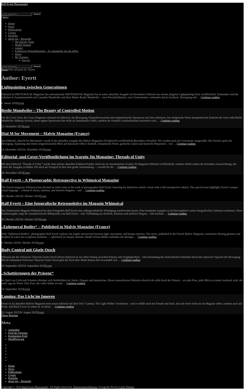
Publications (15, 29)
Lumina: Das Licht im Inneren (28, 296)
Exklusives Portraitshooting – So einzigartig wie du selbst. (47, 51)
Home (11, 23)
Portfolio (13, 35)
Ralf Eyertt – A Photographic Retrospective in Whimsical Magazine (60, 180)
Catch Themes (126, 387)
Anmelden (14, 329)
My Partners (21, 57)
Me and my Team (24, 41)
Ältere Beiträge (9, 315)
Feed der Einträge (18, 333)
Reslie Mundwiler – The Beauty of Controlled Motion (47, 110)
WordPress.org (16, 339)
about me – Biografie (19, 38)
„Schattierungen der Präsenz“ (27, 273)
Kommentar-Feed (17, 336)
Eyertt (20, 103)
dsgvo (18, 54)
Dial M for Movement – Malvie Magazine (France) (45, 133)
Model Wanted (23, 45)
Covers (12, 32)
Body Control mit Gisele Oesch (28, 250)
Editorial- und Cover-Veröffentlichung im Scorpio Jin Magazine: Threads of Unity (73, 157)
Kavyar (26, 60)
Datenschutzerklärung (85, 387)
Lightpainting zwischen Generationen (34, 87)
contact (19, 48)
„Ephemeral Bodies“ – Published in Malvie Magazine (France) (55, 226)
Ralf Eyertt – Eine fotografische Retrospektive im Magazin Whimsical (62, 203)
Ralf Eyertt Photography (14, 4)
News (11, 26)
